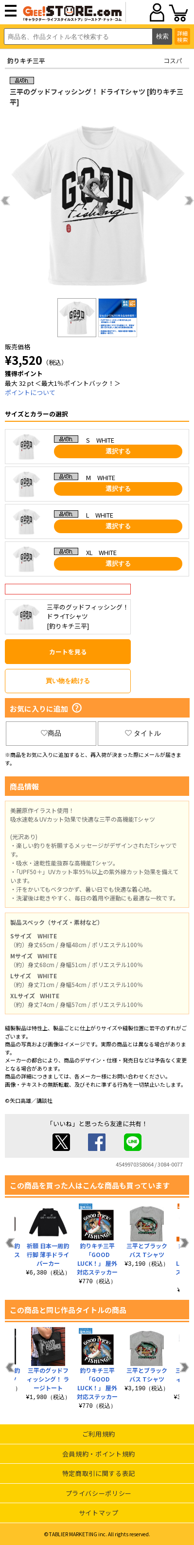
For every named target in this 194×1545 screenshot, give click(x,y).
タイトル (143, 733)
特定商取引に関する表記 (98, 1473)
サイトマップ (99, 1512)
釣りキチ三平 (26, 60)
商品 (51, 733)
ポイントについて (30, 392)
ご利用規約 (98, 1433)
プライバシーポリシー (99, 1493)
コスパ (172, 60)
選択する (118, 451)
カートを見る (68, 651)
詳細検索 (182, 36)
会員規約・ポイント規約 (98, 1453)
